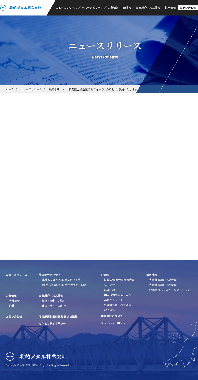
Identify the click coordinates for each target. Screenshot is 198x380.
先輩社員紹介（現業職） (164, 285)
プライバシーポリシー (114, 323)
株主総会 (109, 285)
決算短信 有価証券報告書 (119, 280)
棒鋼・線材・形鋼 (53, 301)
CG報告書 (110, 290)
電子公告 (109, 310)
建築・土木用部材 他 (54, 306)
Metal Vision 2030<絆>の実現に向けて (65, 285)
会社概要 (14, 301)
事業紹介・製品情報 (148, 7)
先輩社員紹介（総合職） (164, 280)
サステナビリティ (92, 7)
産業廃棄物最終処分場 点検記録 (58, 316)
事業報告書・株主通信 (117, 305)
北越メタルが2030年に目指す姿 (61, 280)
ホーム (10, 89)
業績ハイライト (113, 300)
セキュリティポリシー (52, 323)
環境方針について (112, 316)
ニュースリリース (66, 7)
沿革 (11, 306)
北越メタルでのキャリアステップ (169, 290)
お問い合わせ (188, 7)
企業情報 (113, 7)
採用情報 (170, 7)
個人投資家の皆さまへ (117, 295)
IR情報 (127, 7)
